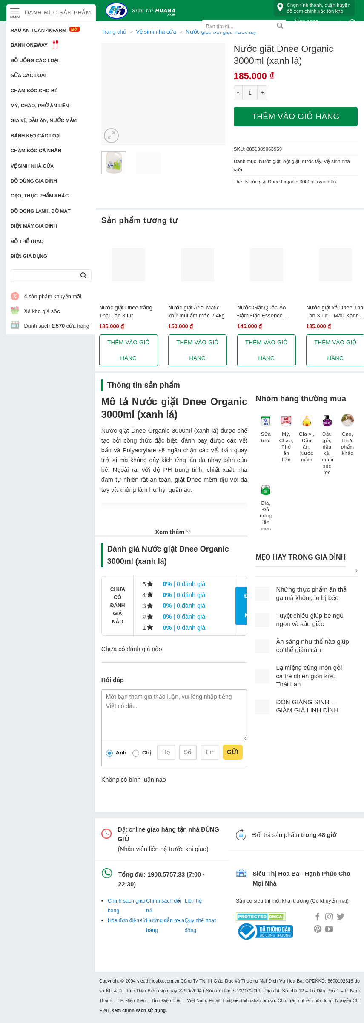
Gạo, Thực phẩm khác (40, 195)
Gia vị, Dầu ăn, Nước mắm (44, 120)
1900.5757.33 (166, 874)
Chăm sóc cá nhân (36, 150)
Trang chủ (113, 32)
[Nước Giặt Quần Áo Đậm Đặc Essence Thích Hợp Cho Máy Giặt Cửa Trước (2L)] (266, 264)
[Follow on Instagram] (329, 917)
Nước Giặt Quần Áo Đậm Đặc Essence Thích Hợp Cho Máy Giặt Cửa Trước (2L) (262, 312)
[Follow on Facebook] (317, 917)
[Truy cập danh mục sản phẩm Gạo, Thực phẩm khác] (347, 438)
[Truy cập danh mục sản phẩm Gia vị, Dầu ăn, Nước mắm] (306, 442)
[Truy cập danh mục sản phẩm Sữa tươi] (266, 432)
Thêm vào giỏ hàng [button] (128, 350)
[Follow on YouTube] (329, 930)
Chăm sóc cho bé (34, 90)
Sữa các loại (28, 75)
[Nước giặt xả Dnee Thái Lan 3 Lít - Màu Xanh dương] (335, 264)
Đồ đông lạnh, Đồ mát (41, 211)
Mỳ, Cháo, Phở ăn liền (40, 105)
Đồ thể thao (27, 241)
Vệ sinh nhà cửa (32, 166)
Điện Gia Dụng (29, 256)
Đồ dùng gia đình (34, 180)
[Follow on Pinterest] (317, 930)
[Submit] (83, 276)
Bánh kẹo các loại (35, 135)
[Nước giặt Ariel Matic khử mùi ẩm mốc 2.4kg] (197, 264)
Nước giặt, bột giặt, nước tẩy (290, 161)
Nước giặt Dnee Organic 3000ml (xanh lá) (290, 181)
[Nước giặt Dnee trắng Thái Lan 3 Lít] (128, 264)
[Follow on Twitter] (340, 917)
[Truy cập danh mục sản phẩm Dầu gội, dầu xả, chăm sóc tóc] (327, 448)
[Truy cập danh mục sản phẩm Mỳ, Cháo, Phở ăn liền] (286, 442)
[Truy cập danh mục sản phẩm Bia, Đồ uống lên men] (266, 511)
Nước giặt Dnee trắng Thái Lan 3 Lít (125, 311)
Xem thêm (172, 531)
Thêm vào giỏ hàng (295, 116)
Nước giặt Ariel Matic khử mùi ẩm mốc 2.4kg (196, 311)
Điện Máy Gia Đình (34, 226)
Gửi (232, 752)
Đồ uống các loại (35, 60)
